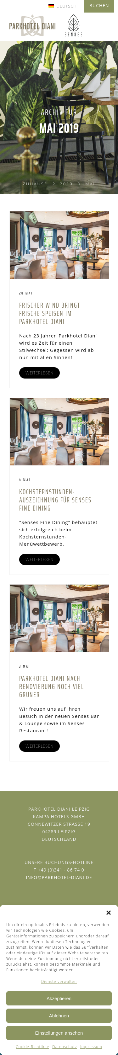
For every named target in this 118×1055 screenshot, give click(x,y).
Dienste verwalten (59, 981)
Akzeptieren (59, 998)
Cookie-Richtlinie (32, 1046)
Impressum (91, 1046)
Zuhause (35, 184)
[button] (108, 912)
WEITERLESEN (39, 373)
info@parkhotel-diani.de (59, 877)
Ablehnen (59, 1015)
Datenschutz (64, 1046)
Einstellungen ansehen (59, 1033)
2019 (66, 184)
